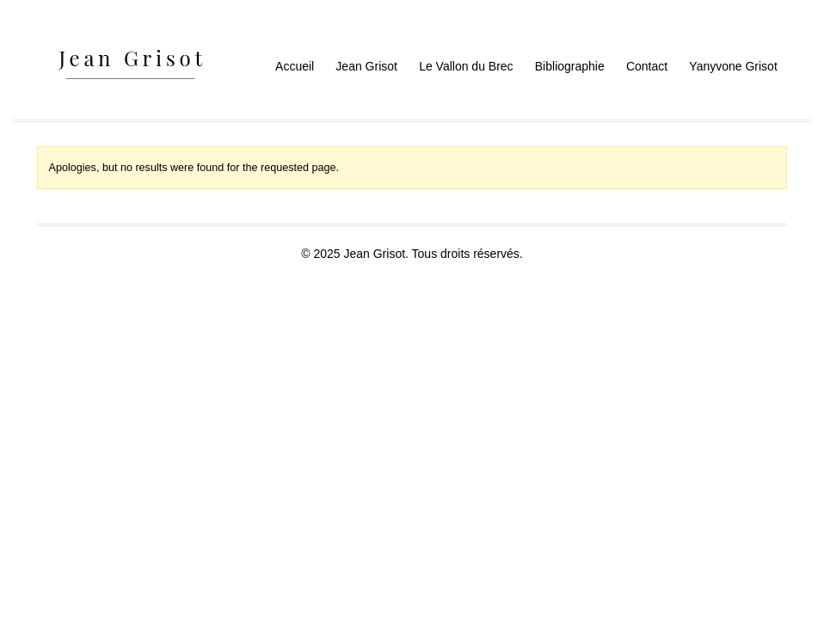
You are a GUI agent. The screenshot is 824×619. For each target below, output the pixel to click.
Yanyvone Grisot (733, 66)
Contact (646, 66)
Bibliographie (570, 66)
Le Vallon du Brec (466, 66)
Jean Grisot (366, 66)
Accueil (294, 66)
